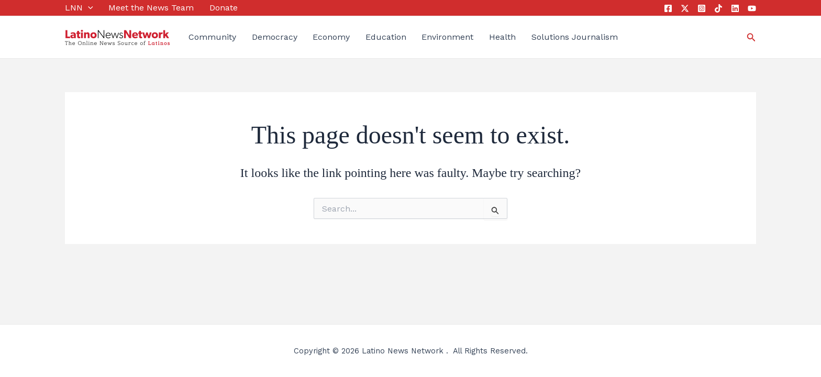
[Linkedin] (735, 8)
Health (502, 37)
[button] (751, 37)
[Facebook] (668, 8)
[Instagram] (701, 8)
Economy (331, 37)
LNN (79, 8)
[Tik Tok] (718, 8)
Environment (447, 37)
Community (212, 37)
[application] (88, 8)
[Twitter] (685, 8)
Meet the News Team (151, 8)
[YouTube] (752, 8)
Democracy (274, 37)
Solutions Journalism (574, 37)
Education (385, 37)
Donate (223, 8)
